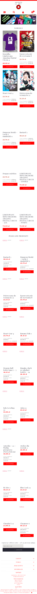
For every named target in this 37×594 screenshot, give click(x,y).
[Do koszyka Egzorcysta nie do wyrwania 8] (27, 66)
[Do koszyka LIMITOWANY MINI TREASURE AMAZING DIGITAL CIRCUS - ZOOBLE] (27, 188)
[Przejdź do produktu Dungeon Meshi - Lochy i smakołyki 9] (10, 123)
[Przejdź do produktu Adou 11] (27, 398)
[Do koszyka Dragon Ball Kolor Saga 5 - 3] (10, 382)
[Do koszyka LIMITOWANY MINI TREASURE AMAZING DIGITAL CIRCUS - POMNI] (27, 229)
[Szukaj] (14, 12)
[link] (18, 19)
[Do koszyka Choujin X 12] (10, 529)
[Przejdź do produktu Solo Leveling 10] (10, 398)
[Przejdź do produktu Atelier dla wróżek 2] (27, 436)
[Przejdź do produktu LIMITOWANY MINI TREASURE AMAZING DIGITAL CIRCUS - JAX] (10, 207)
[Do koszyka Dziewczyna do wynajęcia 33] (27, 105)
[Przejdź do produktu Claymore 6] (27, 514)
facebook (19, 584)
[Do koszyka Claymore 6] (27, 535)
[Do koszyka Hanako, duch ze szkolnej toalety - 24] (27, 384)
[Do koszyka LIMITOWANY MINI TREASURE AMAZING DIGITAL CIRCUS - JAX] (10, 229)
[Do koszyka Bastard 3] (27, 143)
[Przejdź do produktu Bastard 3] (27, 121)
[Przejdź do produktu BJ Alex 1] (10, 478)
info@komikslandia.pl (18, 572)
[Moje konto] (23, 12)
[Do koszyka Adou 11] (27, 419)
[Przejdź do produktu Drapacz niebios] (10, 162)
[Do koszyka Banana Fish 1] (27, 344)
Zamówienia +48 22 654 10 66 (19, 571)
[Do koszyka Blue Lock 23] (27, 499)
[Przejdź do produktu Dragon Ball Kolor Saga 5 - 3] (10, 359)
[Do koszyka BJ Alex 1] (10, 499)
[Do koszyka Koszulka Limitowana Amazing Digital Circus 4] (10, 66)
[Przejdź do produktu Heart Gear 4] (10, 82)
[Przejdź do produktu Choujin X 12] (10, 514)
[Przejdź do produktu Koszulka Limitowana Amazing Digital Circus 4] (10, 45)
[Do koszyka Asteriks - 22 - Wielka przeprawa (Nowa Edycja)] (10, 463)
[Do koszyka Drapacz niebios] (10, 184)
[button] (4, 12)
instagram (19, 586)
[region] (18, 19)
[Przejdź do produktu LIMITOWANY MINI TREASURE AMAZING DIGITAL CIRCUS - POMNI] (27, 207)
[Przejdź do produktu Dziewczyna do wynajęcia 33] (27, 83)
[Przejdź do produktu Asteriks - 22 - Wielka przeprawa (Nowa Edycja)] (10, 436)
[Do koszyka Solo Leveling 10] (10, 421)
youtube (19, 587)
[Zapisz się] (28, 546)
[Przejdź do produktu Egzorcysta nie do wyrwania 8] (27, 43)
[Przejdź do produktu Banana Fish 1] (27, 324)
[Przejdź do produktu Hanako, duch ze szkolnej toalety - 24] (27, 359)
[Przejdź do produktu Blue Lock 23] (27, 478)
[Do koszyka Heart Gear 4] (10, 103)
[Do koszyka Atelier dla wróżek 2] (27, 453)
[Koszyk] (32, 12)
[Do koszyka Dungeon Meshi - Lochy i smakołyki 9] (10, 147)
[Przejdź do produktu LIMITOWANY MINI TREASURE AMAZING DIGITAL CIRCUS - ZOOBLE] (27, 166)
